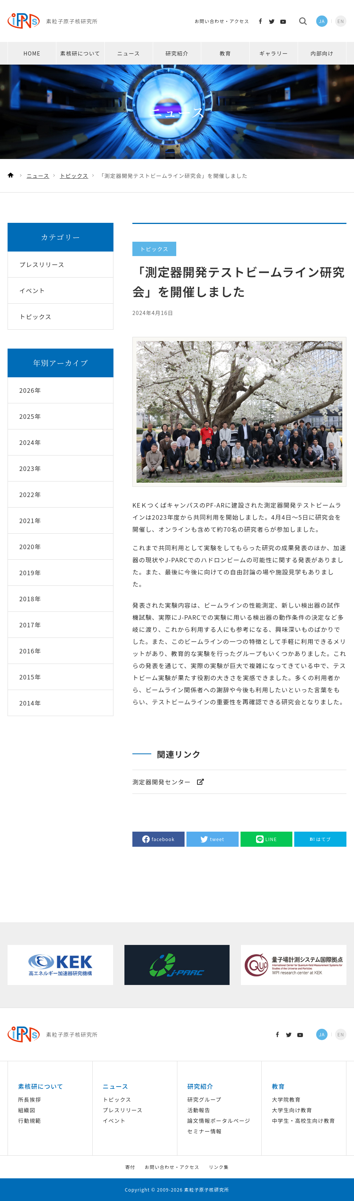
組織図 (27, 1110)
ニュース (128, 53)
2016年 (30, 650)
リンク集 (219, 1167)
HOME (31, 53)
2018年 (30, 598)
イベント (114, 1120)
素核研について (80, 53)
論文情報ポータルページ (218, 1120)
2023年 (30, 468)
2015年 (30, 676)
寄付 (130, 1167)
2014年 (30, 702)
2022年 (30, 494)
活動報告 (198, 1110)
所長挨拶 (29, 1099)
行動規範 (29, 1120)
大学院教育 (286, 1099)
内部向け (322, 53)
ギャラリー (273, 53)
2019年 (30, 572)
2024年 (30, 442)
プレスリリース (123, 1110)
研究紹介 (177, 53)
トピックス (117, 1099)
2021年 (30, 520)
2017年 (30, 624)
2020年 (30, 546)
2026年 (30, 390)
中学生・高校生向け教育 (303, 1120)
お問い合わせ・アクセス (221, 21)
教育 (225, 53)
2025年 (30, 416)
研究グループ (204, 1099)
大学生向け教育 (292, 1110)
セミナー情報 (204, 1131)
